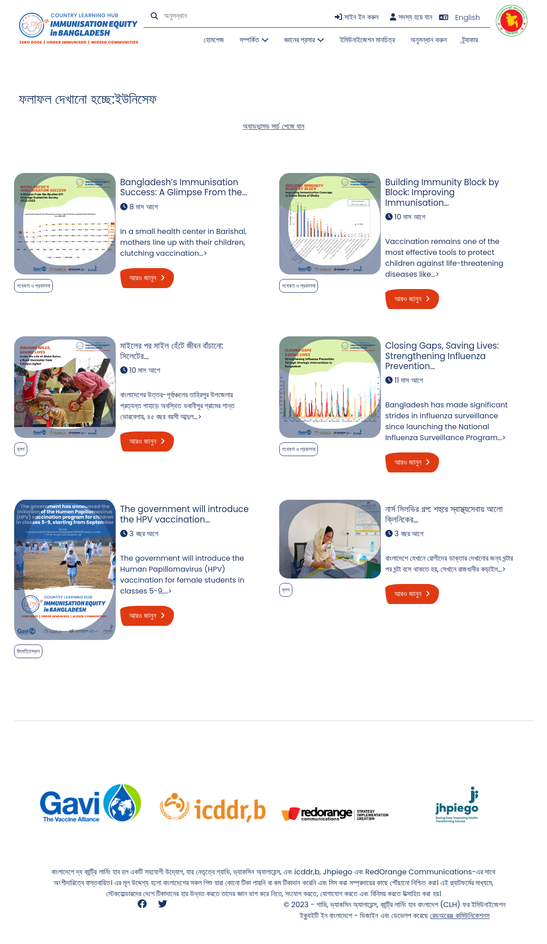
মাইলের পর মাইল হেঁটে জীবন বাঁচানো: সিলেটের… (172, 351)
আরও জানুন (147, 278)
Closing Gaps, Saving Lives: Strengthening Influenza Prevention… (442, 356)
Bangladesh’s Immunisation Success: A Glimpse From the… (183, 187)
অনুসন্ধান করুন (428, 40)
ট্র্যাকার (470, 40)
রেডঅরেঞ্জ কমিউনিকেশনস (459, 915)
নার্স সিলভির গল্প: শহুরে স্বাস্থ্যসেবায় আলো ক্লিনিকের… (444, 514)
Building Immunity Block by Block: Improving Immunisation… (442, 192)
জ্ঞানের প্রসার (304, 40)
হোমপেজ (214, 40)
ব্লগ (21, 449)
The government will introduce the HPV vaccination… (184, 514)
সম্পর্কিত (254, 40)
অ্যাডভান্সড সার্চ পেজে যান (273, 126)
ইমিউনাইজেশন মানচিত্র (367, 40)
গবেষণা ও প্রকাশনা (33, 285)
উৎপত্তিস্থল (28, 651)
